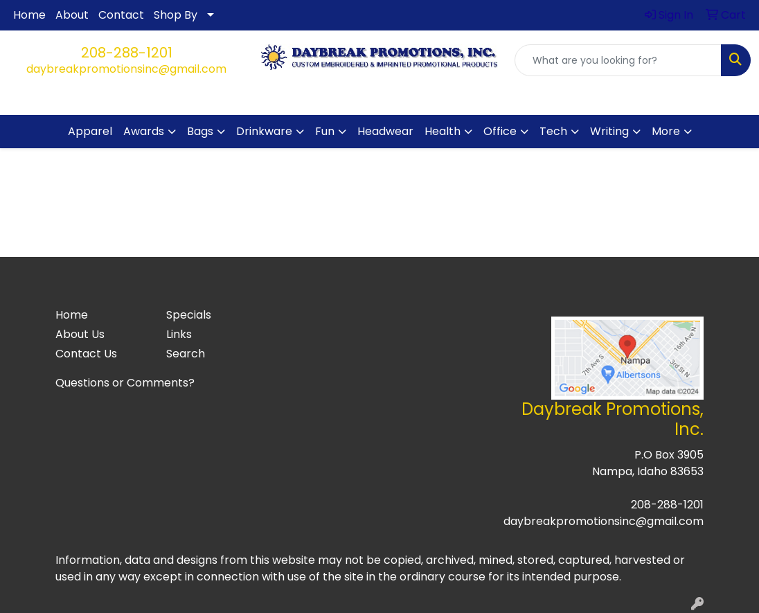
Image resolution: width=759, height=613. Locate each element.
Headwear (385, 131)
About (72, 15)
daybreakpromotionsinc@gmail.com (126, 69)
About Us (80, 334)
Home (29, 15)
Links (179, 334)
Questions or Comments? (125, 383)
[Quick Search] (618, 60)
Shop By (175, 15)
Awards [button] (143, 131)
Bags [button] (200, 131)
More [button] (666, 131)
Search (185, 354)
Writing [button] (609, 131)
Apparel (90, 131)
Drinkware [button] (264, 131)
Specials (188, 315)
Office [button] (500, 131)
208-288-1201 (126, 52)
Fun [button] (324, 131)
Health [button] (443, 131)
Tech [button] (553, 131)
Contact (121, 15)
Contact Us (86, 354)
